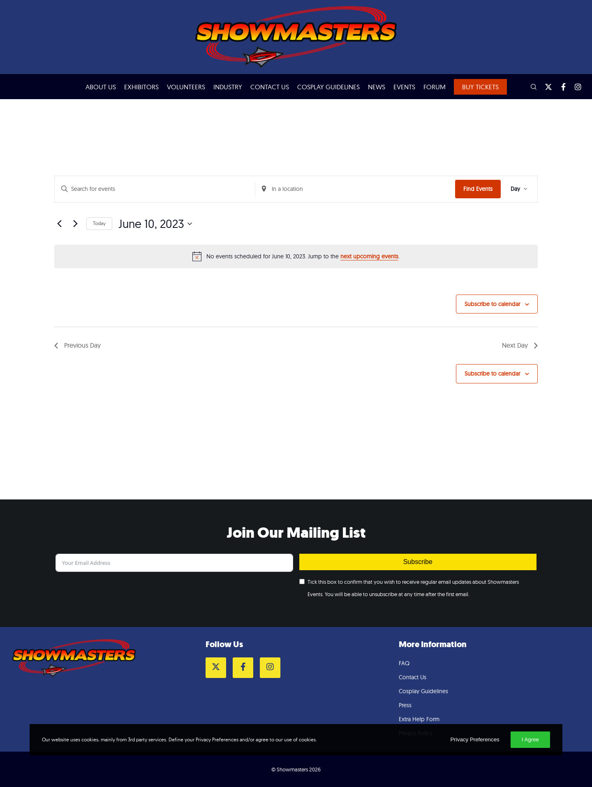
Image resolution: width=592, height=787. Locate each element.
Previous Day (77, 345)
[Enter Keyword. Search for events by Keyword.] (155, 189)
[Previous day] (59, 224)
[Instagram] (574, 86)
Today (99, 223)
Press (405, 705)
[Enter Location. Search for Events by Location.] (355, 189)
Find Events (478, 189)
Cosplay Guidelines (423, 691)
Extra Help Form (419, 719)
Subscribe (417, 561)
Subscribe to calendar (492, 304)
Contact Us (412, 677)
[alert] (296, 256)
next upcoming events (369, 256)
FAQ (404, 663)
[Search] (530, 86)
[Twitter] (544, 86)
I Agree (530, 739)
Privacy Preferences (474, 739)
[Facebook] (559, 86)
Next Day (520, 345)
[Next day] (75, 224)
